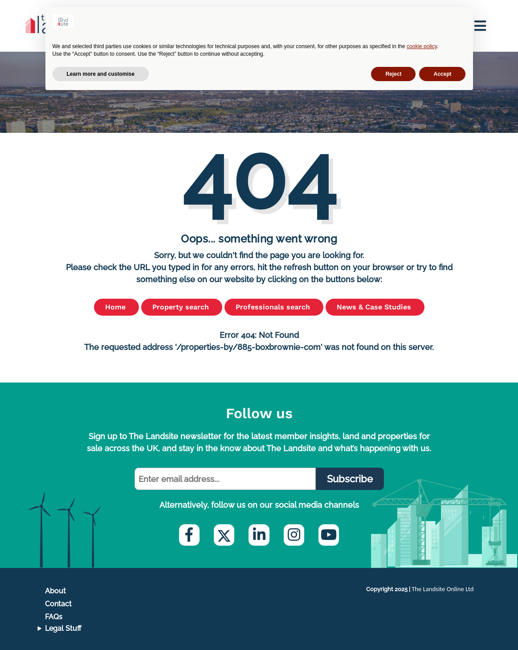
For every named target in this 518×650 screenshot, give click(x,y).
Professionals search (274, 307)
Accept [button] (442, 74)
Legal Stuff (63, 628)
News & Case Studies (375, 307)
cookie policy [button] (422, 46)
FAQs (53, 617)
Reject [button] (393, 74)
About (55, 591)
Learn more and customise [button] (101, 74)
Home (116, 307)
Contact (58, 604)
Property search (181, 307)
